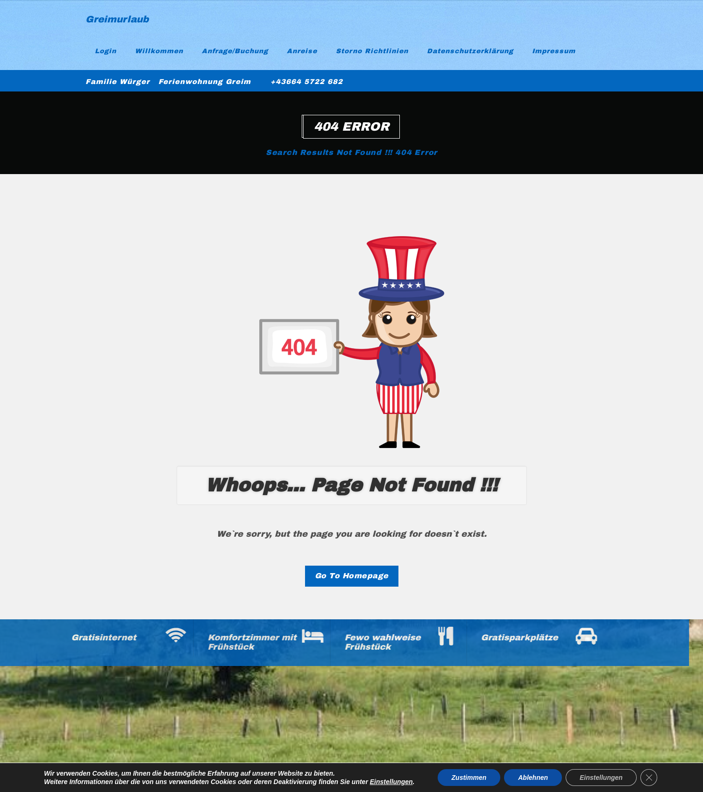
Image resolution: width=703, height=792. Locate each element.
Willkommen (159, 51)
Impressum (553, 51)
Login (105, 51)
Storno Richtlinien (372, 51)
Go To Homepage (352, 576)
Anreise (302, 51)
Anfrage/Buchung (235, 51)
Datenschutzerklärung (470, 51)
